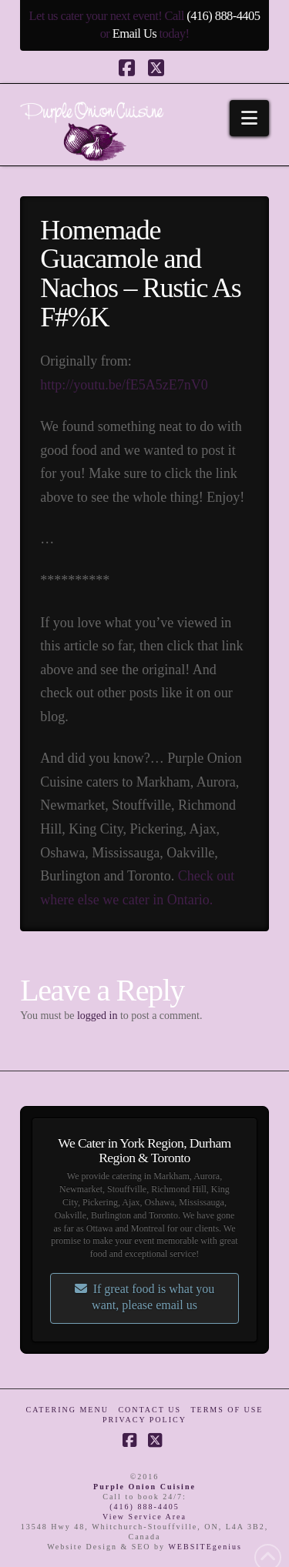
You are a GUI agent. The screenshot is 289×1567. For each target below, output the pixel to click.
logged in (97, 1015)
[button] (249, 118)
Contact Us (149, 1409)
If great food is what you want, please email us (145, 1296)
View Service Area (144, 1516)
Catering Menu (67, 1409)
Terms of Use (226, 1409)
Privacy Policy (144, 1419)
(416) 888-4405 (223, 15)
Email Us (134, 33)
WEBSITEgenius (204, 1546)
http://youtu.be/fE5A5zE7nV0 (123, 385)
